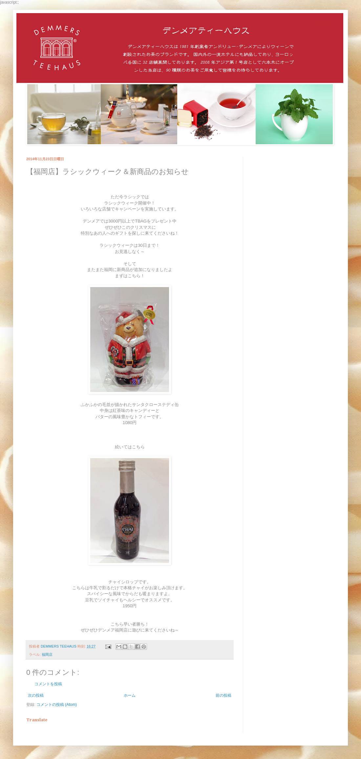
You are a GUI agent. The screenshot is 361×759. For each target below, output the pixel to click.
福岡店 (47, 654)
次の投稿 (36, 695)
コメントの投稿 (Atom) (56, 704)
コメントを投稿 (48, 684)
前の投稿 (223, 695)
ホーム (130, 695)
